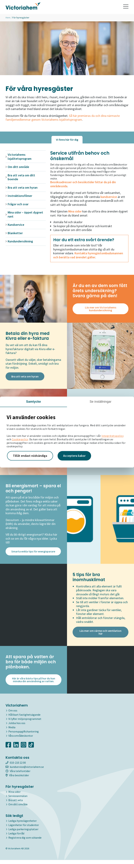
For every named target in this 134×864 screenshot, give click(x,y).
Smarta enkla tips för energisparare (33, 554)
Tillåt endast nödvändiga (30, 456)
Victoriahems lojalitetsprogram (19, 157)
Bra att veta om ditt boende (21, 177)
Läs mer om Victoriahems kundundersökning (100, 309)
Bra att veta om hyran (23, 188)
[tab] (67, 139)
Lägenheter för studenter (23, 829)
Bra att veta (15, 804)
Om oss (12, 714)
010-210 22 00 (16, 766)
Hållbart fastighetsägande (24, 718)
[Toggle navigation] (125, 7)
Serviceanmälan (17, 800)
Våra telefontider (18, 775)
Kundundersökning (20, 241)
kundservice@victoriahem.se (25, 771)
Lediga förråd (16, 837)
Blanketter (15, 233)
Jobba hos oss (16, 727)
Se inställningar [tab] (100, 401)
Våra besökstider (17, 779)
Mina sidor (14, 795)
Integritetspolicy (113, 436)
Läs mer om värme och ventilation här (100, 636)
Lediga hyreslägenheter (22, 825)
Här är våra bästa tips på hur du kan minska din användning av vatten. (33, 684)
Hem (8, 17)
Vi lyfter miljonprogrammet (24, 723)
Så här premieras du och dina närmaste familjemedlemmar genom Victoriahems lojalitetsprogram (63, 118)
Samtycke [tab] (33, 401)
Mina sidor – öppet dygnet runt (25, 214)
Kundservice (16, 225)
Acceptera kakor (74, 456)
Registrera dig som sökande (25, 841)
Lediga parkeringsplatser (23, 833)
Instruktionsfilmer (20, 196)
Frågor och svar (18, 204)
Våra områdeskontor (20, 739)
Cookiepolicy (20, 439)
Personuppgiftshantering (23, 735)
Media (11, 731)
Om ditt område (18, 167)
